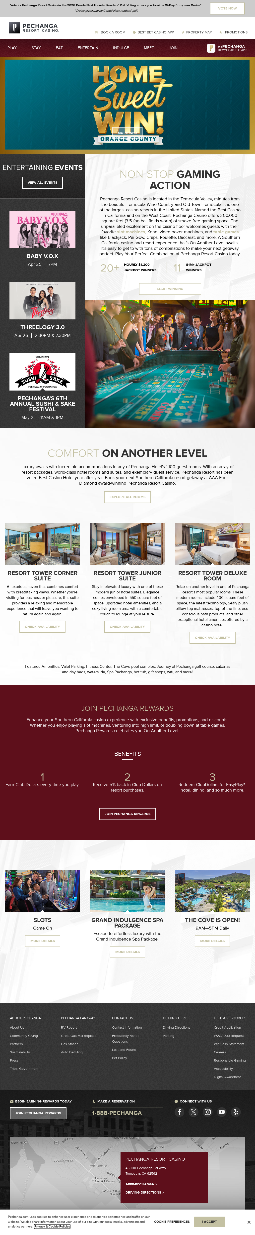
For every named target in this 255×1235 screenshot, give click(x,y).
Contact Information (127, 1027)
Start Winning (170, 289)
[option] (42, 239)
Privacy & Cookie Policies (52, 1227)
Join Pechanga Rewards (38, 1113)
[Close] (249, 1222)
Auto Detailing (72, 1052)
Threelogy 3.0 (42, 327)
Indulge (121, 47)
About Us (17, 1027)
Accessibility (223, 1069)
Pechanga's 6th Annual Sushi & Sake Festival (42, 404)
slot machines (131, 232)
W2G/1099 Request (229, 1036)
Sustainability (20, 1052)
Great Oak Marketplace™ (79, 1036)
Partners (16, 1044)
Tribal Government (24, 1069)
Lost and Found (124, 1050)
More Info (127, 133)
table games (226, 232)
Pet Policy (119, 1058)
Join (173, 47)
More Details (127, 952)
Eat (59, 47)
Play (12, 47)
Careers (220, 1052)
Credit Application (227, 1027)
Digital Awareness (228, 1077)
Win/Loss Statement (229, 1044)
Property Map (199, 32)
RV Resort (69, 1027)
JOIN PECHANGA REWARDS (127, 814)
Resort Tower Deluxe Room (212, 575)
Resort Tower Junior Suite (127, 575)
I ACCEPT (209, 1222)
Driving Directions (177, 1027)
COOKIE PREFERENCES (172, 1222)
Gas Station (69, 1044)
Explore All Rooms (127, 497)
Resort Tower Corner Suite (42, 575)
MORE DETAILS (42, 941)
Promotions (236, 32)
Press (14, 1060)
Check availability (42, 627)
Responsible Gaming (230, 1060)
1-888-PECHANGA (141, 1184)
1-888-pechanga (117, 1113)
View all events (42, 182)
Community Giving (24, 1036)
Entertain (88, 47)
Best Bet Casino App (156, 32)
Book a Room (112, 32)
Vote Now (227, 8)
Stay (36, 47)
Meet (149, 47)
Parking (168, 1036)
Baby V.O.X (42, 256)
